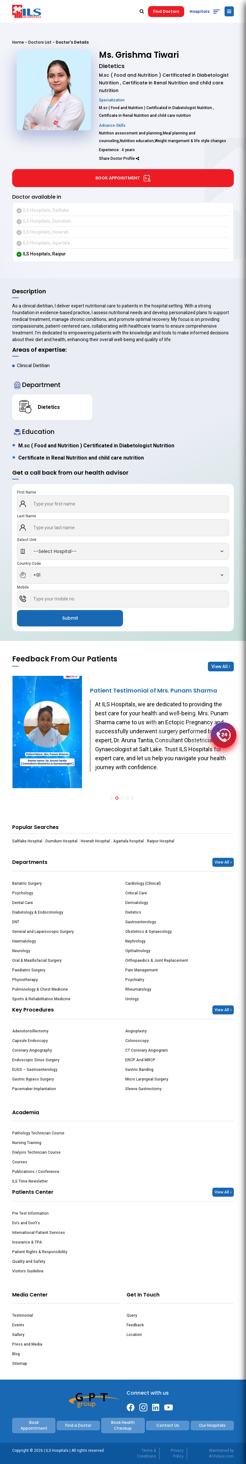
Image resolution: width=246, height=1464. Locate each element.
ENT (15, 922)
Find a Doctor (78, 1425)
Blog (16, 1354)
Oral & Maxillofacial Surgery (37, 960)
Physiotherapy (25, 979)
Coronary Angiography (32, 1050)
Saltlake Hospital (27, 841)
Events (18, 1325)
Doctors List (40, 42)
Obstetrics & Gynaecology (148, 931)
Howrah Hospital (95, 841)
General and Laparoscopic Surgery (43, 931)
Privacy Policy (177, 1453)
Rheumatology (138, 989)
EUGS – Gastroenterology (34, 1069)
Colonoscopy (137, 1040)
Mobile (23, 587)
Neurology (21, 951)
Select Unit (27, 540)
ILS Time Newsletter (30, 1181)
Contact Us (167, 1425)
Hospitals (199, 11)
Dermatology (136, 902)
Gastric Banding (139, 1069)
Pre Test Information (30, 1213)
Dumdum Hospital (61, 841)
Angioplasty (136, 1031)
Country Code (29, 563)
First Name (26, 492)
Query (132, 1315)
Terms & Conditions (146, 1453)
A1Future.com (221, 1456)
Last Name (26, 516)
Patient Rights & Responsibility (39, 1252)
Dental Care (22, 902)
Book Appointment (123, 178)
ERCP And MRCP (140, 1060)
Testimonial (22, 1315)
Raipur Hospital (160, 841)
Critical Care (136, 893)
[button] (111, 798)
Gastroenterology (140, 922)
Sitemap (19, 1363)
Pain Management (141, 970)
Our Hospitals (212, 1425)
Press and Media (27, 1344)
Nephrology (135, 941)
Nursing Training (26, 1143)
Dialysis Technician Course (36, 1152)
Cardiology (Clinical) (143, 883)
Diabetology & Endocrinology (37, 912)
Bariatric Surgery (27, 883)
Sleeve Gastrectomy (143, 1089)
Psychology (22, 893)
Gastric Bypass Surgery (33, 1079)
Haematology (24, 941)
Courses (19, 1162)
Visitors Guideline (28, 1271)
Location (134, 1334)
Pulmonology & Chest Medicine (40, 989)
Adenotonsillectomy (30, 1031)
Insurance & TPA (27, 1242)
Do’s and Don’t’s (26, 1223)
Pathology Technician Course (38, 1133)
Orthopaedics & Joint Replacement (156, 960)
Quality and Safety (28, 1261)
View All (220, 666)
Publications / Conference (35, 1171)
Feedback (135, 1325)
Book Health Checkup (123, 1425)
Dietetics (133, 912)
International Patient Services (38, 1232)
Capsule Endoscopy (30, 1040)
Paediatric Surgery (28, 970)
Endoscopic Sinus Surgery (35, 1060)
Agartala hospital (128, 841)
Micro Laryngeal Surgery (146, 1079)
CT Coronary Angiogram (146, 1050)
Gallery (18, 1334)
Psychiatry (134, 979)
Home (18, 42)
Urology (132, 999)
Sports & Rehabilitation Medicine (41, 999)
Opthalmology (137, 951)
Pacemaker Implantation (34, 1089)
